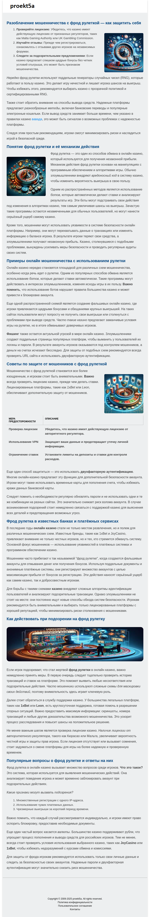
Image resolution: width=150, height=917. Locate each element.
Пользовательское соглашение (75, 905)
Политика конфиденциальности (75, 902)
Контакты (75, 909)
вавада (37, 119)
